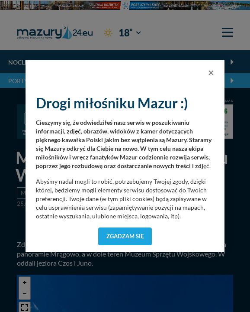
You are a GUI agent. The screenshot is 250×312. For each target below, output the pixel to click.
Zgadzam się (125, 236)
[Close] (211, 72)
